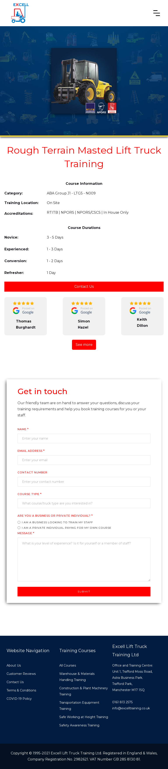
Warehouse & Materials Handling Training (76, 677)
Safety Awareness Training (79, 725)
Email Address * (31, 450)
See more (84, 345)
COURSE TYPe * (30, 494)
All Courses (67, 665)
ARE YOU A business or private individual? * (55, 515)
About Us (14, 665)
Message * (26, 533)
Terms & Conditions (21, 690)
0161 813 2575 (122, 702)
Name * (23, 429)
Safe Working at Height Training (83, 717)
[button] (156, 13)
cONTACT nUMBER (32, 472)
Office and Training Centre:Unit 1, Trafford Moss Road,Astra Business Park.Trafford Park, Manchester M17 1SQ (132, 677)
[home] (20, 13)
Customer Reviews (21, 674)
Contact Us (84, 286)
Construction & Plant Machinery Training (83, 691)
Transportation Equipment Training (79, 706)
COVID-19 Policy (19, 699)
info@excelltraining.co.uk (131, 708)
